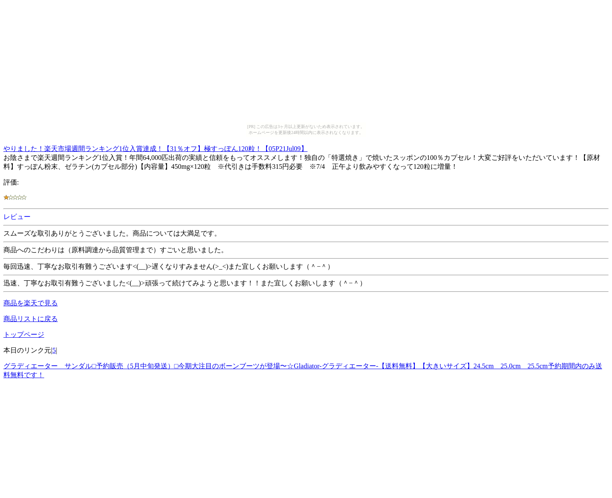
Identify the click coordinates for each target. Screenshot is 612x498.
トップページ (23, 334)
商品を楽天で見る (30, 303)
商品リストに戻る (30, 318)
